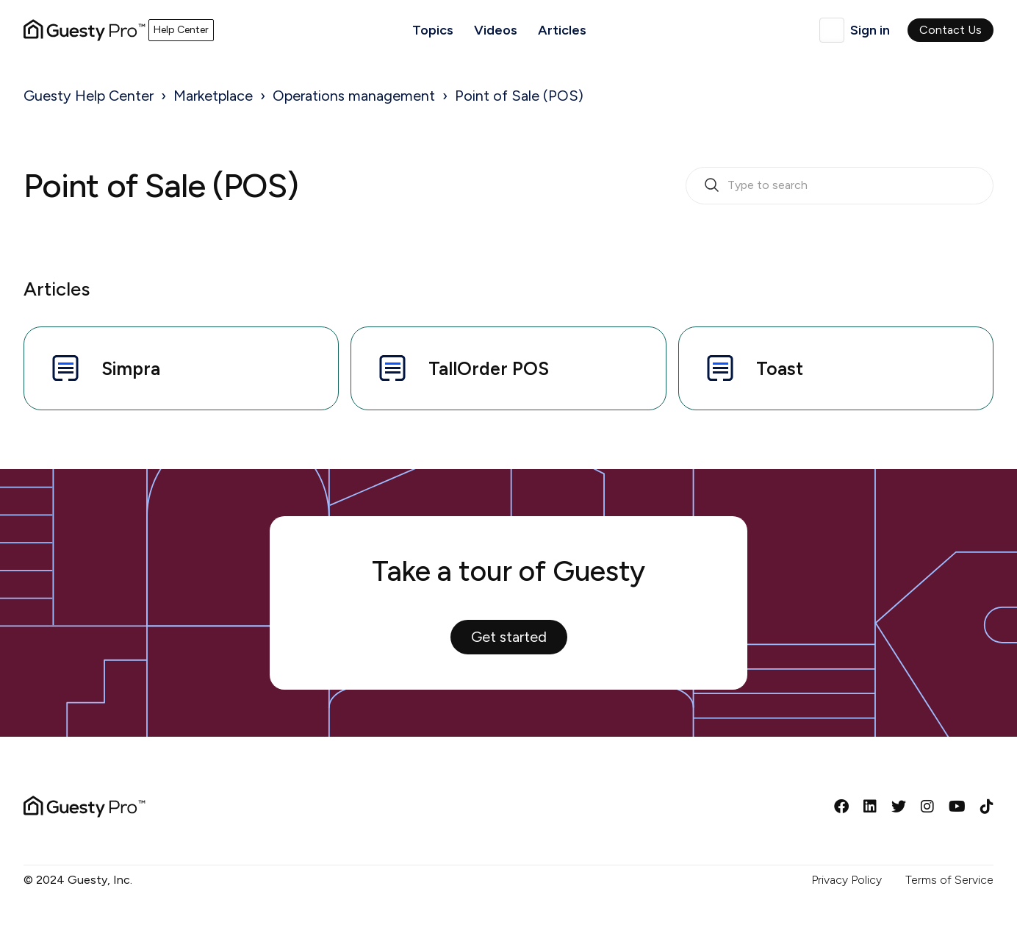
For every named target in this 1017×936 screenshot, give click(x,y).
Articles (562, 30)
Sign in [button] (870, 30)
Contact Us (950, 30)
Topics (432, 30)
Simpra (104, 368)
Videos (495, 30)
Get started (509, 637)
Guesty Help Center (89, 95)
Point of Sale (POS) (519, 95)
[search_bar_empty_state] (839, 186)
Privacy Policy (846, 880)
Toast (752, 368)
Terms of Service (949, 880)
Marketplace (213, 95)
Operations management (354, 95)
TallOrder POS (462, 368)
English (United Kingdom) (831, 30)
